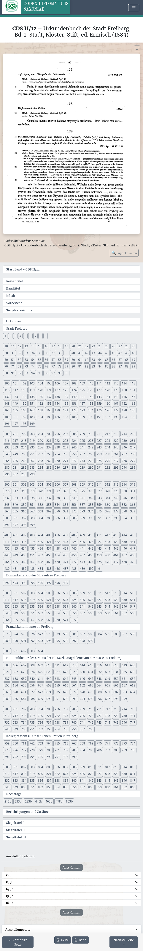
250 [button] (23, 454)
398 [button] (23, 525)
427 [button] (99, 542)
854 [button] (57, 787)
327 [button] (99, 491)
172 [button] (74, 410)
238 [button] (57, 447)
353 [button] (48, 505)
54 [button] (33, 360)
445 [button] (115, 548)
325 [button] (82, 491)
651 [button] (124, 679)
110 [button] (90, 383)
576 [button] (32, 634)
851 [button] (32, 787)
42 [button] (86, 353)
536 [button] (40, 606)
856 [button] (74, 787)
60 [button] (73, 360)
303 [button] (32, 484)
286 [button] (57, 467)
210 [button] (90, 434)
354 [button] (57, 505)
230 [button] (124, 441)
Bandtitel (13, 288)
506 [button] (57, 593)
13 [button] (26, 346)
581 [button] (74, 634)
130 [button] (124, 390)
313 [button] (115, 484)
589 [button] (6, 641)
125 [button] (82, 390)
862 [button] (124, 787)
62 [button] (86, 360)
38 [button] (59, 353)
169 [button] (48, 410)
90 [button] (6, 373)
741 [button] (82, 722)
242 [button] (90, 447)
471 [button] (65, 562)
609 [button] (40, 665)
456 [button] (74, 555)
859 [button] (99, 787)
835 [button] (32, 780)
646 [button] (82, 679)
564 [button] (6, 620)
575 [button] (23, 634)
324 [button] (74, 491)
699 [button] (124, 699)
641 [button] (40, 679)
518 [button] (23, 600)
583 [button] (90, 634)
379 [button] (132, 511)
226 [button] (90, 441)
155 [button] (65, 403)
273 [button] (82, 461)
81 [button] (80, 366)
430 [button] (124, 542)
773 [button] (124, 743)
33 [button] (26, 353)
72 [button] (19, 366)
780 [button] (48, 750)
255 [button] (65, 454)
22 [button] (86, 346)
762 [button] (32, 743)
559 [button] (99, 613)
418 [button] (23, 542)
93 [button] (26, 373)
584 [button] (99, 634)
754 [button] (57, 729)
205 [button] (48, 434)
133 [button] (15, 397)
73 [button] (26, 366)
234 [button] (23, 447)
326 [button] (90, 491)
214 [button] (124, 434)
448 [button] (6, 555)
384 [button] (40, 518)
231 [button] (132, 441)
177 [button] (115, 410)
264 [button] (6, 461)
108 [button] (74, 383)
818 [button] (23, 774)
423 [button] (65, 542)
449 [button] (15, 555)
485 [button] (48, 569)
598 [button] (82, 641)
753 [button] (48, 729)
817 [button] (15, 774)
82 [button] (86, 366)
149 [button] (15, 403)
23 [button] (93, 346)
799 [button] (74, 757)
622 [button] (15, 672)
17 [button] (53, 346)
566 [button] (23, 620)
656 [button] (32, 685)
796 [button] (48, 757)
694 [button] (82, 699)
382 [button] (23, 518)
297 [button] (15, 474)
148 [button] (6, 403)
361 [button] (115, 505)
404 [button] (40, 535)
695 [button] (90, 699)
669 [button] (6, 692)
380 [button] (6, 518)
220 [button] (40, 441)
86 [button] (113, 366)
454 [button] (57, 555)
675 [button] (57, 692)
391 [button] (99, 518)
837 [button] (48, 780)
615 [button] (90, 665)
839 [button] (65, 780)
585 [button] (107, 634)
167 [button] (32, 410)
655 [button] (23, 685)
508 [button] (74, 593)
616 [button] (99, 665)
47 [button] (120, 353)
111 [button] (99, 383)
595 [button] (57, 641)
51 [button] (13, 360)
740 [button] (74, 722)
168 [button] (40, 410)
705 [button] (48, 709)
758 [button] (90, 729)
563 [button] (132, 613)
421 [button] (48, 542)
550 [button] (23, 613)
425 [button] (82, 542)
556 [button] (74, 613)
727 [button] (99, 716)
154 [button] (57, 403)
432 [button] (6, 548)
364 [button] (6, 511)
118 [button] (23, 390)
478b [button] (59, 801)
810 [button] (90, 767)
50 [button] (6, 360)
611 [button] (57, 665)
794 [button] (32, 757)
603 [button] (32, 651)
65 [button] (106, 360)
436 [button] (40, 548)
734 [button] (23, 722)
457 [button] (82, 555)
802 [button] (23, 767)
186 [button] (57, 417)
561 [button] (115, 613)
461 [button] (115, 555)
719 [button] (32, 716)
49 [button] (133, 353)
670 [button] (15, 692)
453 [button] (48, 555)
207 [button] (65, 434)
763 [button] (40, 743)
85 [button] (106, 366)
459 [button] (99, 555)
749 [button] (15, 729)
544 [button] (107, 606)
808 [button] (74, 767)
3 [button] (15, 336)
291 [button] (99, 467)
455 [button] (65, 555)
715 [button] (132, 709)
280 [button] (6, 467)
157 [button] (82, 403)
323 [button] (65, 491)
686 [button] (15, 699)
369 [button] (48, 511)
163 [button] (132, 403)
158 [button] (90, 403)
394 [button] (124, 518)
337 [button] (48, 498)
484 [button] (40, 569)
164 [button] (6, 410)
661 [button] (74, 685)
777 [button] (23, 750)
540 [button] (74, 606)
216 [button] (6, 441)
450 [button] (23, 555)
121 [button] (48, 390)
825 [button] (82, 774)
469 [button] (48, 562)
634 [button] (115, 672)
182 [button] (23, 417)
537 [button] (48, 606)
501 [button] (15, 593)
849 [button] (15, 787)
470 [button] (57, 562)
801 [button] (15, 767)
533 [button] (15, 606)
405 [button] (48, 535)
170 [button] (57, 410)
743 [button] (99, 722)
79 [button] (66, 366)
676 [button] (65, 692)
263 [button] (132, 454)
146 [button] (124, 397)
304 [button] (40, 484)
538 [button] (57, 606)
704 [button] (40, 709)
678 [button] (82, 692)
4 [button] (20, 336)
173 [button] (82, 410)
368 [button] (40, 511)
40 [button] (73, 353)
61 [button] (80, 360)
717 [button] (15, 716)
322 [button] (57, 491)
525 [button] (82, 600)
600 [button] (6, 651)
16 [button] (46, 346)
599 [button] (90, 641)
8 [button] (40, 336)
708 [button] (74, 709)
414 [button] (124, 535)
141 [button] (82, 397)
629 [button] (74, 672)
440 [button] (74, 548)
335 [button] (32, 498)
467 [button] (32, 562)
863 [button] (132, 787)
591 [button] (23, 641)
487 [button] (65, 569)
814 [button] (124, 767)
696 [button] (99, 699)
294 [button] (124, 467)
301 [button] (15, 484)
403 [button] (32, 535)
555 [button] (65, 613)
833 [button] (15, 780)
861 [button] (115, 787)
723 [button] (65, 716)
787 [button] (107, 750)
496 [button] (40, 583)
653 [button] (6, 685)
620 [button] (132, 665)
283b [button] (28, 801)
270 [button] (57, 461)
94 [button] (33, 373)
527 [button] (99, 600)
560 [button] (107, 613)
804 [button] (40, 767)
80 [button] (73, 366)
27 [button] (120, 346)
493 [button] (15, 583)
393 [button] (115, 518)
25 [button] (106, 346)
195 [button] (132, 417)
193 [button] (115, 417)
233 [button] (15, 447)
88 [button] (126, 366)
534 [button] (23, 606)
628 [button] (65, 672)
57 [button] (53, 360)
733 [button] (15, 722)
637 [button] (6, 679)
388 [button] (74, 518)
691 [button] (57, 699)
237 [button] (48, 447)
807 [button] (65, 767)
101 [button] (15, 383)
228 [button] (107, 441)
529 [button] (115, 600)
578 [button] (48, 634)
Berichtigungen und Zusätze (27, 812)
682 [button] (115, 692)
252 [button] (40, 454)
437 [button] (48, 548)
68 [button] (126, 360)
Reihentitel (14, 281)
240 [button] (74, 447)
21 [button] (80, 346)
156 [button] (74, 403)
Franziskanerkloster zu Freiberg (30, 626)
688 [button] (32, 699)
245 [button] (115, 447)
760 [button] (15, 743)
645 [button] (74, 679)
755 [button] (65, 729)
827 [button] (99, 774)
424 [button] (74, 542)
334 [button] (23, 498)
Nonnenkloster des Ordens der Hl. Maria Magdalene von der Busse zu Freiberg (63, 658)
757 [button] (82, 729)
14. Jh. (10, 889)
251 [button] (32, 454)
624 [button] (32, 672)
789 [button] (124, 750)
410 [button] (90, 535)
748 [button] (6, 729)
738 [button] (57, 722)
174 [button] (90, 410)
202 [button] (23, 434)
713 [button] (115, 709)
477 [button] (115, 562)
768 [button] (82, 743)
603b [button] (69, 801)
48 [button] (126, 353)
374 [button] (90, 511)
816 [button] (6, 774)
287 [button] (65, 467)
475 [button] (99, 562)
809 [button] (82, 767)
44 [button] (100, 353)
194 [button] (124, 417)
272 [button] (74, 461)
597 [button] (74, 641)
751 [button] (32, 729)
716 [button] (6, 716)
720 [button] (40, 716)
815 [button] (132, 767)
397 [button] (15, 525)
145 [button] (115, 397)
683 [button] (124, 692)
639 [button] (23, 679)
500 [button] (6, 593)
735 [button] (32, 722)
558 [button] (90, 613)
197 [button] (15, 424)
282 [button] (23, 467)
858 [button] (90, 787)
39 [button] (66, 353)
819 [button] (32, 774)
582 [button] (82, 634)
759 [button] (6, 743)
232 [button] (6, 447)
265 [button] (15, 461)
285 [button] (48, 467)
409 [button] (82, 535)
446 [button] (124, 548)
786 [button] (99, 750)
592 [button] (32, 641)
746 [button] (124, 722)
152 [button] (40, 403)
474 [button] (90, 562)
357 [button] (82, 505)
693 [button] (74, 699)
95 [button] (39, 373)
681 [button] (107, 692)
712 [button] (107, 709)
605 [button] (6, 665)
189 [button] (82, 417)
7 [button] (35, 336)
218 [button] (23, 441)
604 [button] (40, 651)
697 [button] (107, 699)
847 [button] (132, 780)
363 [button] (132, 505)
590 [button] (15, 641)
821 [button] (48, 774)
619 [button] (124, 665)
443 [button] (99, 548)
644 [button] (65, 679)
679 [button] (90, 692)
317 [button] (15, 491)
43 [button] (93, 353)
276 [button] (107, 461)
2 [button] (10, 336)
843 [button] (99, 780)
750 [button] (23, 729)
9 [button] (45, 336)
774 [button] (132, 743)
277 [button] (115, 461)
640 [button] (32, 679)
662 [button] (82, 685)
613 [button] (74, 665)
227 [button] (99, 441)
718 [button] (23, 716)
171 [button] (65, 410)
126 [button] (90, 390)
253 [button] (48, 454)
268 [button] (40, 461)
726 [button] (90, 716)
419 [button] (32, 542)
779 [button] (40, 750)
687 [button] (23, 699)
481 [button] (15, 569)
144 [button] (107, 397)
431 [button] (132, 542)
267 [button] (32, 461)
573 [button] (6, 634)
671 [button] (23, 692)
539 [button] (65, 606)
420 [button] (40, 542)
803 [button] (32, 767)
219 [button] (32, 441)
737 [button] (48, 722)
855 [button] (65, 787)
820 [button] (40, 774)
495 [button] (32, 583)
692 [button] (65, 699)
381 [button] (15, 518)
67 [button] (120, 360)
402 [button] (23, 535)
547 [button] (132, 606)
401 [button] (15, 535)
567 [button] (32, 620)
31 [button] (13, 353)
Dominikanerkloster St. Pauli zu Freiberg (36, 575)
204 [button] (40, 434)
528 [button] (107, 600)
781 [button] (57, 750)
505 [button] (48, 593)
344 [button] (107, 498)
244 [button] (107, 447)
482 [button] (23, 569)
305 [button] (48, 484)
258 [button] (90, 454)
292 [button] (107, 467)
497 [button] (48, 583)
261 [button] (115, 454)
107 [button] (65, 383)
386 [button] (57, 518)
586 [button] (115, 634)
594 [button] (48, 641)
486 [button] (57, 569)
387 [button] (65, 518)
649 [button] (107, 679)
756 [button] (74, 729)
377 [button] (115, 511)
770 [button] (99, 743)
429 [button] (115, 542)
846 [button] (124, 780)
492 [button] (6, 583)
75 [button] (39, 366)
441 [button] (82, 548)
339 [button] (65, 498)
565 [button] (15, 620)
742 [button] (90, 722)
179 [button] (132, 410)
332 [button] (6, 498)
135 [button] (32, 397)
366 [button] (23, 511)
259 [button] (99, 454)
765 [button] (57, 743)
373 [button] (82, 511)
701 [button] (15, 709)
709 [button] (82, 709)
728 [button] (107, 716)
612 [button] (65, 665)
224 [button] (74, 441)
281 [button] (15, 467)
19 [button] (66, 346)
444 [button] (107, 548)
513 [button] (115, 593)
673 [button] (40, 692)
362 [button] (124, 505)
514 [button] (124, 593)
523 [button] (65, 600)
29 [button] (133, 346)
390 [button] (90, 518)
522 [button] (57, 600)
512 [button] (107, 593)
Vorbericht (14, 303)
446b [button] (38, 801)
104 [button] (40, 383)
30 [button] (6, 353)
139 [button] (65, 397)
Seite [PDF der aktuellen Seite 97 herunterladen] (63, 940)
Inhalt (10, 296)
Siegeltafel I (15, 823)
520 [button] (40, 600)
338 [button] (57, 498)
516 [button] (6, 600)
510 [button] (90, 593)
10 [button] (6, 346)
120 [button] (40, 390)
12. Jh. (10, 875)
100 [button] (6, 383)
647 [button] (90, 679)
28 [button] (126, 346)
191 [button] (99, 417)
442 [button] (90, 548)
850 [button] (23, 787)
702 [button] (23, 709)
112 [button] (107, 383)
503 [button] (32, 593)
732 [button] (6, 722)
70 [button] (6, 366)
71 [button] (13, 366)
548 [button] (6, 613)
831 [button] (132, 774)
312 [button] (107, 484)
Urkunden (13, 321)
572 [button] (74, 620)
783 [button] (74, 750)
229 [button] (115, 441)
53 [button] (26, 360)
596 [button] (65, 641)
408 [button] (74, 535)
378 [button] (124, 511)
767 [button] (74, 743)
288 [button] (74, 467)
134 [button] (23, 397)
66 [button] (113, 360)
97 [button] (53, 373)
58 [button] (59, 360)
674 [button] (48, 692)
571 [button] (65, 620)
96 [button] (46, 373)
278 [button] (124, 461)
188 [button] (74, 417)
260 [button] (107, 454)
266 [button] (23, 461)
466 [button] (23, 562)
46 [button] (113, 353)
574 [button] (15, 634)
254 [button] (57, 454)
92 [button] (19, 373)
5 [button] (25, 336)
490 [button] (90, 569)
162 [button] (124, 403)
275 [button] (99, 461)
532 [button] (6, 606)
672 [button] (32, 692)
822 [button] (57, 774)
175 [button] (99, 410)
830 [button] (124, 774)
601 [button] (15, 651)
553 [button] (48, 613)
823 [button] (65, 774)
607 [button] (23, 665)
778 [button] (32, 750)
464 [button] (6, 562)
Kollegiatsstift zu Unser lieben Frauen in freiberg (42, 736)
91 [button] (13, 373)
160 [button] (107, 403)
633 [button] (107, 672)
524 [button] (74, 600)
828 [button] (107, 774)
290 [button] (90, 467)
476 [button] (107, 562)
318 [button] (23, 491)
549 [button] (15, 613)
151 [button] (32, 403)
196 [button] (6, 424)
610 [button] (48, 665)
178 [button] (124, 410)
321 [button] (48, 491)
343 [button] (99, 498)
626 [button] (48, 672)
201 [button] (15, 434)
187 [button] (65, 417)
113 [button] (115, 383)
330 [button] (124, 491)
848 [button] (6, 787)
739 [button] (65, 722)
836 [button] (40, 780)
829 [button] (115, 774)
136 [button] (40, 397)
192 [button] (107, 417)
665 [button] (107, 685)
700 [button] (6, 709)
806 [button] (57, 767)
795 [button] (40, 757)
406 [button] (57, 535)
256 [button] (74, 454)
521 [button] (48, 600)
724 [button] (74, 716)
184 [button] (40, 417)
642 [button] (48, 679)
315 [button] (132, 484)
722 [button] (57, 716)
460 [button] (107, 555)
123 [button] (65, 390)
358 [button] (90, 505)
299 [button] (32, 474)
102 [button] (23, 383)
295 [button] (132, 467)
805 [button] (48, 767)
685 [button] (6, 699)
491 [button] (99, 569)
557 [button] (82, 613)
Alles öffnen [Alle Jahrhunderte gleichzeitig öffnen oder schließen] (71, 867)
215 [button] (132, 434)
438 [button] (57, 548)
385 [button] (48, 518)
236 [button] (40, 447)
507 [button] (65, 593)
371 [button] (65, 511)
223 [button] (65, 441)
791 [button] (6, 757)
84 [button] (100, 366)
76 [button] (46, 366)
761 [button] (23, 743)
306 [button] (57, 484)
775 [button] (6, 750)
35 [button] (39, 353)
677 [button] (74, 692)
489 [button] (82, 569)
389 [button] (82, 518)
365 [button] (15, 511)
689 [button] (40, 699)
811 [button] (99, 767)
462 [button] (124, 555)
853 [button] (48, 787)
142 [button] (90, 397)
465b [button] (48, 801)
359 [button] (99, 505)
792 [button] (15, 757)
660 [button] (65, 685)
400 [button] (6, 535)
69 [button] (133, 360)
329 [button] (115, 491)
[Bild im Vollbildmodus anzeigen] (137, 48)
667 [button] (124, 685)
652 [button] (132, 679)
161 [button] (115, 403)
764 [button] (48, 743)
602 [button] (23, 651)
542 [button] (90, 606)
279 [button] (132, 461)
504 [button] (40, 593)
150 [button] (23, 403)
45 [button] (106, 353)
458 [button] (90, 555)
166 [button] (23, 410)
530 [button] (124, 600)
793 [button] (23, 757)
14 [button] (33, 346)
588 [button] (132, 634)
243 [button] (99, 447)
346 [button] (124, 498)
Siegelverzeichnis (19, 310)
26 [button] (113, 346)
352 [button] (40, 505)
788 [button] (115, 750)
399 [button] (32, 525)
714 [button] (124, 709)
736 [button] (40, 722)
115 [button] (132, 383)
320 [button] (40, 491)
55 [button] (39, 360)
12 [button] (19, 346)
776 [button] (15, 750)
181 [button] (15, 417)
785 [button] (90, 750)
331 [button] (132, 491)
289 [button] (82, 467)
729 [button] (115, 716)
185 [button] (48, 417)
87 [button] (120, 366)
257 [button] (82, 454)
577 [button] (40, 634)
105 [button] (48, 383)
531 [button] (132, 600)
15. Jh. (10, 896)
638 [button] (15, 679)
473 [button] (82, 562)
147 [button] (132, 397)
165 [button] (15, 410)
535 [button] (32, 606)
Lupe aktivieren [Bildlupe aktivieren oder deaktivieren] (124, 252)
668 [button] (132, 685)
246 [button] (124, 447)
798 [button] (65, 757)
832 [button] (6, 780)
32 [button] (19, 353)
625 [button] (40, 672)
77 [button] (53, 366)
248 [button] (6, 454)
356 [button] (74, 505)
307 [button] (65, 484)
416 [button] (6, 542)
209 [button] (82, 434)
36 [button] (46, 353)
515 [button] (132, 593)
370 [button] (57, 511)
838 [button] (57, 780)
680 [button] (99, 692)
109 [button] (82, 383)
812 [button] (107, 767)
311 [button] (99, 484)
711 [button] (99, 709)
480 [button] (6, 569)
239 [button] (65, 447)
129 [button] (115, 390)
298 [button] (23, 474)
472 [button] (74, 562)
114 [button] (124, 383)
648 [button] (99, 679)
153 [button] (48, 403)
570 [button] (57, 620)
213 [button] (115, 434)
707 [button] (65, 709)
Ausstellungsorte (18, 929)
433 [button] (15, 548)
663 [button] (90, 685)
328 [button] (107, 491)
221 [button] (48, 441)
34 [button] (33, 353)
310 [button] (90, 484)
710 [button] (90, 709)
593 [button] (40, 641)
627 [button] (57, 672)
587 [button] (124, 634)
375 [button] (99, 511)
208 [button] (74, 434)
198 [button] (23, 424)
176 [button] (107, 410)
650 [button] (115, 679)
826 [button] (90, 774)
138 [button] (57, 397)
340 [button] (74, 498)
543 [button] (99, 606)
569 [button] (48, 620)
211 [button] (99, 434)
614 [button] (82, 665)
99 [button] (66, 373)
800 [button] (6, 767)
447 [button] (132, 548)
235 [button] (32, 447)
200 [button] (6, 434)
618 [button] (115, 665)
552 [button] (40, 613)
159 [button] (99, 403)
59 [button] (66, 360)
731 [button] (132, 716)
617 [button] (107, 665)
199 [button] (32, 424)
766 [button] (65, 743)
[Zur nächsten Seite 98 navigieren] (123, 942)
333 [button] (15, 498)
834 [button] (23, 780)
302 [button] (23, 484)
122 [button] (57, 390)
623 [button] (23, 672)
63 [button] (93, 360)
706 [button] (57, 709)
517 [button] (15, 600)
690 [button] (48, 699)
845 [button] (115, 780)
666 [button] (115, 685)
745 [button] (115, 722)
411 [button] (99, 535)
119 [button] (32, 390)
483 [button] (32, 569)
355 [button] (65, 505)
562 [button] (124, 613)
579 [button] (57, 634)
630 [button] (82, 672)
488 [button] (74, 569)
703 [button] (32, 709)
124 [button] (74, 390)
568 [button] (40, 620)
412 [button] (107, 535)
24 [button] (100, 346)
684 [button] (132, 692)
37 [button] (53, 353)
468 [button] (40, 562)
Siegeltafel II (15, 830)
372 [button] (74, 511)
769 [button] (90, 743)
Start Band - (23, 269)
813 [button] (115, 767)
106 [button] (57, 383)
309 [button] (82, 484)
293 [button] (115, 467)
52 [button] (19, 360)
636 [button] (132, 672)
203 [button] (32, 434)
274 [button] (90, 461)
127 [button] (99, 390)
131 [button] (132, 390)
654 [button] (15, 685)
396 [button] (6, 525)
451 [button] (32, 555)
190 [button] (90, 417)
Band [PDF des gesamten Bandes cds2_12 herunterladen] (80, 940)
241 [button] (82, 447)
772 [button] (115, 743)
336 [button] (40, 498)
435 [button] (32, 548)
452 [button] (40, 555)
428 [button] (107, 542)
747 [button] (132, 722)
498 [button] (57, 583)
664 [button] (99, 685)
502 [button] (23, 593)
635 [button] (124, 672)
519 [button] (32, 600)
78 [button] (59, 366)
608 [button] (32, 665)
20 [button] (73, 346)
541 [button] (82, 606)
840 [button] (74, 780)
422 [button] (57, 542)
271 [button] (65, 461)
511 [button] (99, 593)
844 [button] (107, 780)
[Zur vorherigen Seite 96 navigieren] (18, 942)
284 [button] (40, 467)
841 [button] (82, 780)
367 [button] (32, 511)
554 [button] (57, 613)
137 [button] (48, 397)
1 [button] (5, 336)
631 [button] (90, 672)
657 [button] (40, 685)
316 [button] (6, 491)
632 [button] (99, 672)
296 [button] (6, 474)
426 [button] (90, 542)
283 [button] (32, 467)
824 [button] (74, 774)
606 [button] (15, 665)
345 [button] (115, 498)
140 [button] (74, 397)
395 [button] (132, 518)
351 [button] (32, 505)
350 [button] (23, 505)
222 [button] (57, 441)
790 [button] (132, 750)
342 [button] (90, 498)
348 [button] (6, 505)
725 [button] (82, 716)
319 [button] (32, 491)
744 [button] (107, 722)
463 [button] (132, 555)
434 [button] (23, 548)
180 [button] (6, 417)
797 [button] (57, 757)
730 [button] (124, 716)
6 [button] (30, 336)
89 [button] (133, 366)
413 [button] (115, 535)
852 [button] (40, 787)
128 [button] (107, 390)
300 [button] (6, 484)
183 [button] (32, 417)
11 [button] (13, 346)
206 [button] (57, 434)
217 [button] (15, 441)
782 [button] (65, 750)
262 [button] (124, 454)
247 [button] (132, 447)
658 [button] (48, 685)
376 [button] (107, 511)
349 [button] (15, 505)
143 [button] (99, 397)
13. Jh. (10, 882)
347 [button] (132, 498)
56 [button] (46, 360)
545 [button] (115, 606)
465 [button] (15, 562)
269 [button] (48, 461)
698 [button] (115, 699)
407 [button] (65, 535)
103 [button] (32, 383)
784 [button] (82, 750)
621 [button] (6, 672)
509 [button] (82, 593)
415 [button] (132, 535)
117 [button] (15, 390)
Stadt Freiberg (16, 328)
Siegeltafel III (16, 837)
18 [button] (59, 346)
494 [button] (23, 583)
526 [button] (90, 600)
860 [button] (107, 787)
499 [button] (65, 583)
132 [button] (6, 397)
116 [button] (6, 390)
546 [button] (124, 606)
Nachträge (14, 794)
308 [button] (74, 484)
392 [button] (107, 518)
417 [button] (15, 542)
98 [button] (59, 373)
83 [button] (93, 366)
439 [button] (65, 548)
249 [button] (15, 454)
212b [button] (7, 801)
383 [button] (32, 518)
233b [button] (18, 801)
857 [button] (82, 787)
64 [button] (100, 360)
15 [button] (39, 346)
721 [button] (48, 716)
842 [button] (90, 780)
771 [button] (107, 743)
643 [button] (57, 679)
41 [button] (80, 353)
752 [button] (40, 729)
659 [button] (57, 685)
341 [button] (82, 498)
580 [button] (65, 634)
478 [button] (124, 562)
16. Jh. (10, 903)
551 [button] (32, 613)
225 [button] (82, 441)
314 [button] (124, 484)
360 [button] (107, 505)
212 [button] (107, 434)
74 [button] (33, 366)
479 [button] (132, 562)
